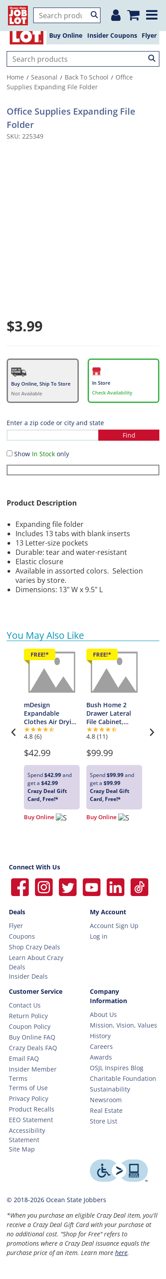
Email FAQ (24, 1058)
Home (15, 77)
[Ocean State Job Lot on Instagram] (45, 886)
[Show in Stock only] (9, 453)
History (100, 1036)
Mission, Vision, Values (123, 1025)
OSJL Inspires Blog (116, 1068)
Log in (99, 936)
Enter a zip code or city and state (55, 422)
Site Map (22, 1149)
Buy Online (65, 35)
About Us (103, 1014)
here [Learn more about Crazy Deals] (121, 1252)
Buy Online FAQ (32, 1037)
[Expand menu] (153, 11)
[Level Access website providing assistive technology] (123, 1170)
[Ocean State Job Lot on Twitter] (69, 886)
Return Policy (28, 1016)
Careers (101, 1046)
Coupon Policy (29, 1026)
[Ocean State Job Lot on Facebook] (21, 886)
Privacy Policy (28, 1098)
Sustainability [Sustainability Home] (110, 1089)
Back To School (86, 77)
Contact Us (25, 1005)
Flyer (149, 35)
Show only (41, 454)
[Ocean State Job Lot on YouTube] (92, 886)
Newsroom (106, 1100)
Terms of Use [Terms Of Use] (28, 1088)
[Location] (112, 12)
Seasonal (44, 77)
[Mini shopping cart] (132, 12)
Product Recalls (31, 1109)
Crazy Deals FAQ (33, 1048)
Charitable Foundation (123, 1078)
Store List (103, 1121)
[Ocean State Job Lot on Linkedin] (116, 886)
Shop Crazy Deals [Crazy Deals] (34, 947)
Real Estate (106, 1110)
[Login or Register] (92, 12)
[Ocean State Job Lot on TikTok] (139, 886)
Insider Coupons (112, 35)
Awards (101, 1057)
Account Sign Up (114, 925)
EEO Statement (31, 1120)
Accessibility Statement (27, 1135)
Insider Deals (28, 976)
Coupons (22, 936)
